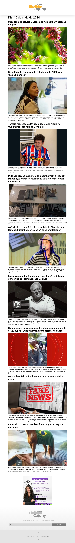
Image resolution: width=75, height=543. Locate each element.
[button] (3, 7)
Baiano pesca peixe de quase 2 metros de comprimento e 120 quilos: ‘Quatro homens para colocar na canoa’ (37, 329)
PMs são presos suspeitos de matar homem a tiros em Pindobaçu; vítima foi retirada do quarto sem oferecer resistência (36, 179)
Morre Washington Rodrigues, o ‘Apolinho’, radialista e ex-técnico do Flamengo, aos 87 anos (36, 277)
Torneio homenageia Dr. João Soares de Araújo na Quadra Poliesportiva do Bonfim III (34, 125)
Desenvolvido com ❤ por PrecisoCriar (37, 539)
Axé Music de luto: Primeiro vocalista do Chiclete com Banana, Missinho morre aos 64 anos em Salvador (36, 228)
